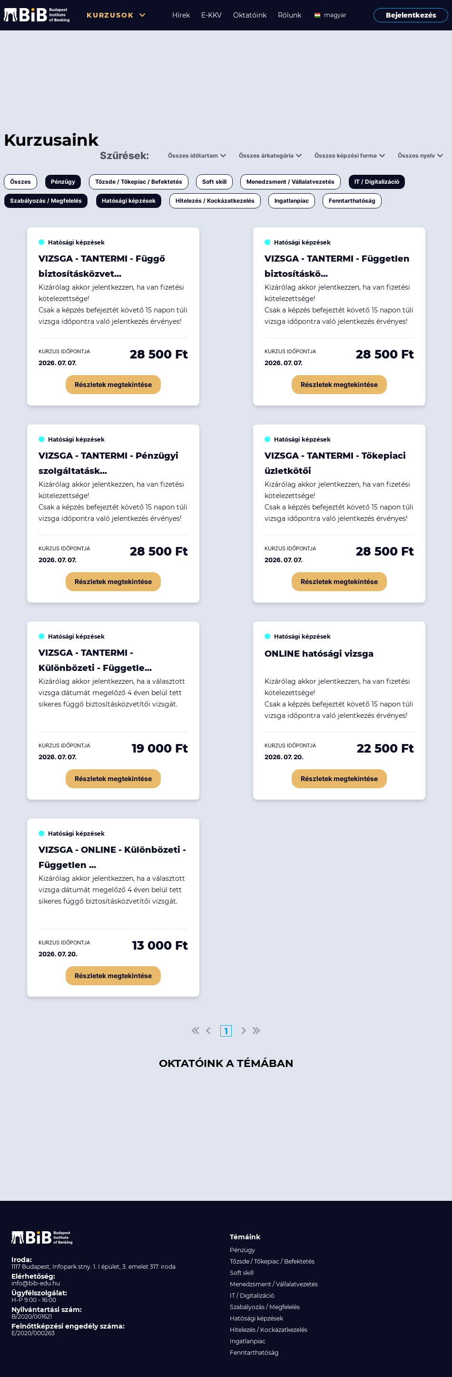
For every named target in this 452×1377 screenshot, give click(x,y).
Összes (20, 181)
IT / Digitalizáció (376, 181)
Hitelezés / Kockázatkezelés (215, 200)
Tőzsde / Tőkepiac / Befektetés (138, 181)
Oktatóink (249, 15)
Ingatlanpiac (292, 200)
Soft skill (214, 181)
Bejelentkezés (411, 15)
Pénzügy (63, 181)
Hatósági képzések (129, 200)
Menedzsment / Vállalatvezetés (290, 181)
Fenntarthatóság (352, 200)
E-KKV (211, 15)
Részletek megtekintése (113, 384)
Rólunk (289, 15)
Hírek (181, 15)
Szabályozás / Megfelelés (46, 200)
